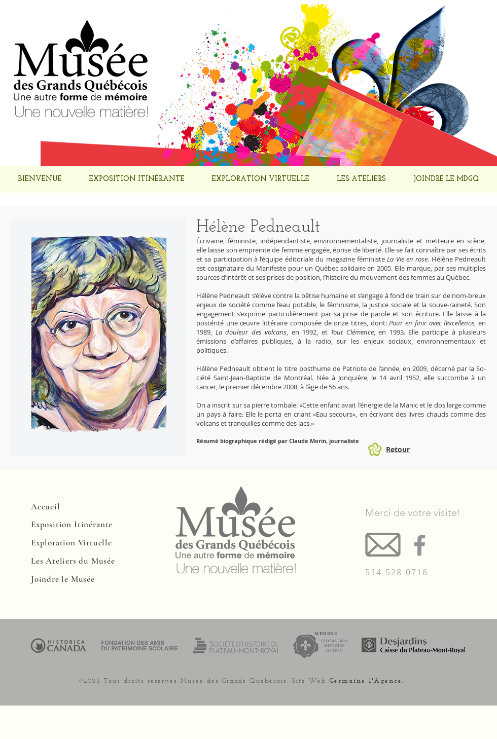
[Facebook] (420, 545)
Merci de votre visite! (412, 512)
